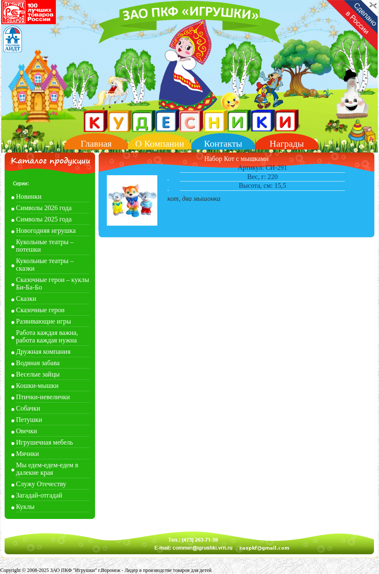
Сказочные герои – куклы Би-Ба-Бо (52, 283)
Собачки (28, 408)
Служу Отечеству (41, 483)
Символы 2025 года (44, 219)
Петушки (29, 419)
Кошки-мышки (37, 385)
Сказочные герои (40, 309)
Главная (96, 143)
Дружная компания (43, 351)
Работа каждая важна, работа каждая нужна (47, 336)
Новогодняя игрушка (46, 230)
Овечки (26, 430)
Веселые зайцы (38, 374)
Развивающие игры (43, 321)
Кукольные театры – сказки (45, 264)
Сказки (26, 298)
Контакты (223, 143)
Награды (287, 143)
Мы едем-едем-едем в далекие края (47, 468)
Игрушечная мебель (44, 442)
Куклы (25, 506)
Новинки (29, 196)
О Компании (159, 143)
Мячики (27, 453)
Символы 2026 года (44, 207)
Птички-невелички (43, 396)
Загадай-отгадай (39, 495)
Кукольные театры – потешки (45, 245)
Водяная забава (38, 362)
